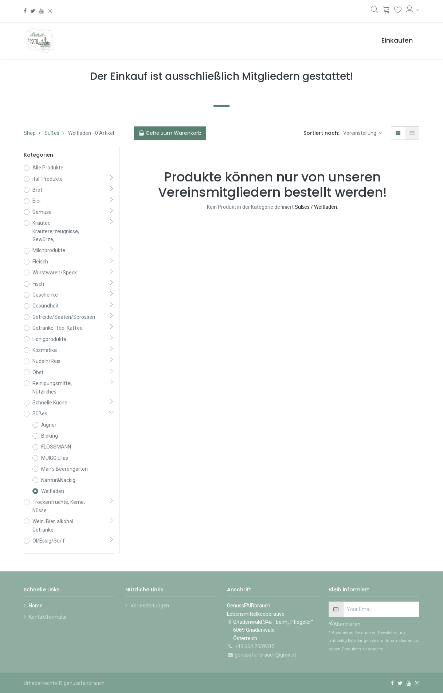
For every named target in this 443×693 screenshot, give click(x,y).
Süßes (51, 133)
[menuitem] (397, 40)
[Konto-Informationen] (412, 10)
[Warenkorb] (386, 11)
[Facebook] (25, 11)
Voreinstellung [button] (360, 133)
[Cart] (170, 133)
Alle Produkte (47, 168)
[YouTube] (41, 11)
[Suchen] (375, 11)
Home (36, 605)
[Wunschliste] (398, 11)
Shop (30, 133)
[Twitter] (33, 11)
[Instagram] (50, 11)
